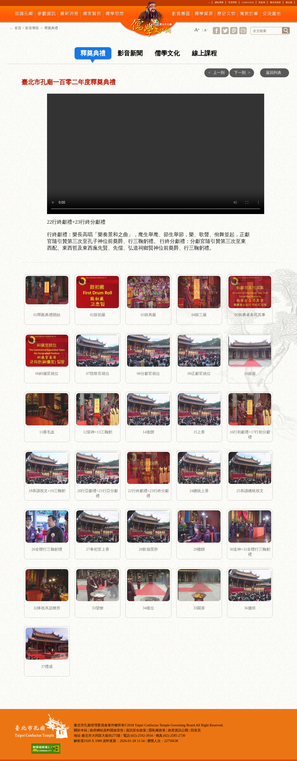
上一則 (215, 73)
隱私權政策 (157, 730)
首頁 (17, 28)
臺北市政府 (275, 2)
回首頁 (196, 730)
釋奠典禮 (92, 53)
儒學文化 (167, 53)
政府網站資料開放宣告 (107, 730)
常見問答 (232, 2)
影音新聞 (130, 53)
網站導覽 (219, 2)
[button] (197, 30)
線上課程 (204, 53)
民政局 (262, 2)
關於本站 (80, 730)
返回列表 (273, 73)
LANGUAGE (248, 2)
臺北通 (289, 2)
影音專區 (32, 28)
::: (209, 2)
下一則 (243, 73)
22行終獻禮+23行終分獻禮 (155, 154)
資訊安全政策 (136, 730)
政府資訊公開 (178, 730)
